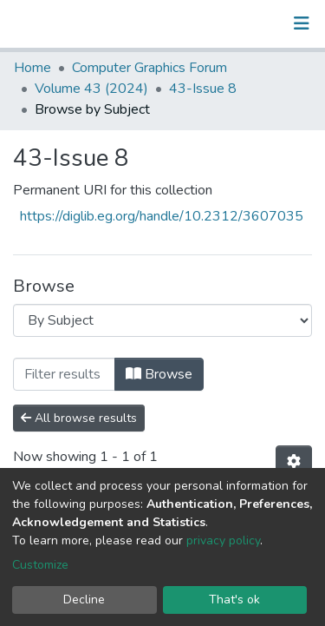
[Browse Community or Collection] (162, 320)
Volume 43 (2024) (91, 88)
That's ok (234, 599)
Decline (84, 599)
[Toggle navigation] (301, 23)
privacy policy (223, 540)
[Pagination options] (294, 461)
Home (32, 67)
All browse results (79, 418)
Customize (40, 565)
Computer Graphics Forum (149, 67)
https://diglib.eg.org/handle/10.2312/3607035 (161, 216)
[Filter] (64, 374)
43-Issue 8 (203, 88)
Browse (159, 374)
